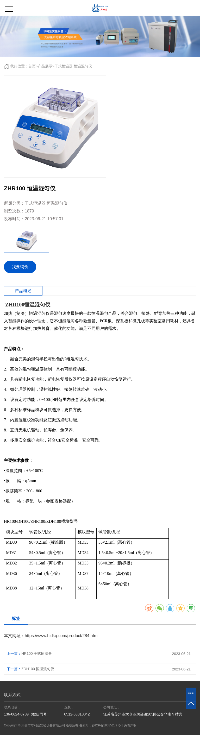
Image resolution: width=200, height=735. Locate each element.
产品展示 (45, 66)
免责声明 (130, 725)
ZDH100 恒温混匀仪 (37, 669)
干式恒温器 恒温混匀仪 (73, 66)
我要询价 (20, 267)
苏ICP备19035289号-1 (107, 725)
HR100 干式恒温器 (36, 653)
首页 (32, 66)
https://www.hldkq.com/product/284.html (61, 635)
